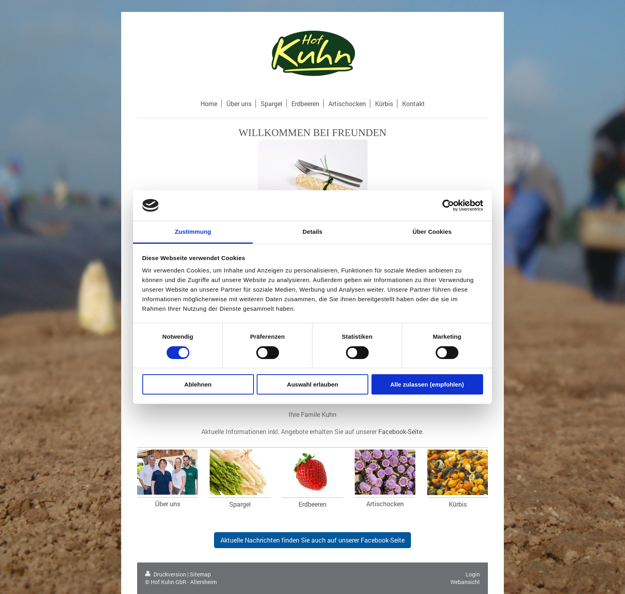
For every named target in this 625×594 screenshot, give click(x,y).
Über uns (167, 503)
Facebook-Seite (400, 431)
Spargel (240, 504)
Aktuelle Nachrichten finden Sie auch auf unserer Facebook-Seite (312, 540)
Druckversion (166, 574)
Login (473, 574)
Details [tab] (312, 231)
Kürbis (458, 504)
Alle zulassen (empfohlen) (427, 384)
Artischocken (385, 503)
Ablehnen (197, 384)
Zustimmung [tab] (193, 231)
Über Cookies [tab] (432, 231)
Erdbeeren (312, 504)
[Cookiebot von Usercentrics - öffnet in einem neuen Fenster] (448, 205)
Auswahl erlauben (312, 384)
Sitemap (200, 574)
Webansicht (465, 582)
